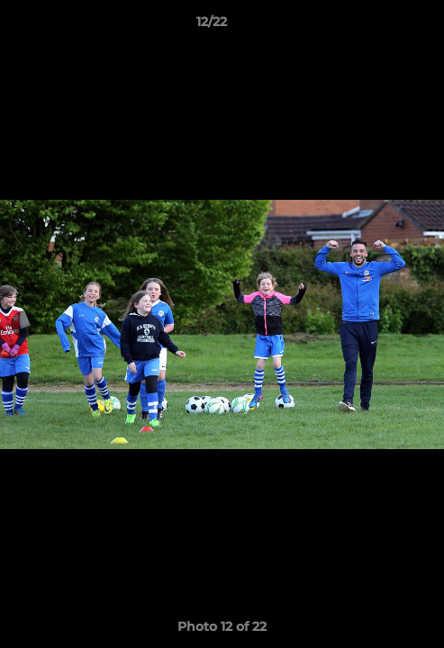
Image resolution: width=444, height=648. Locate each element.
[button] (379, 26)
